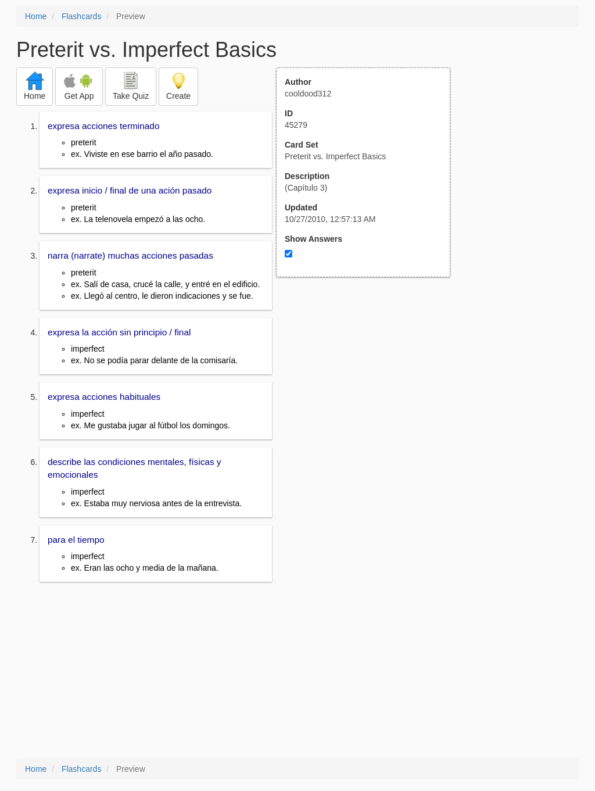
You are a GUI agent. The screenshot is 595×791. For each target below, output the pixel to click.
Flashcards (81, 16)
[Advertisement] (369, 391)
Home (35, 16)
